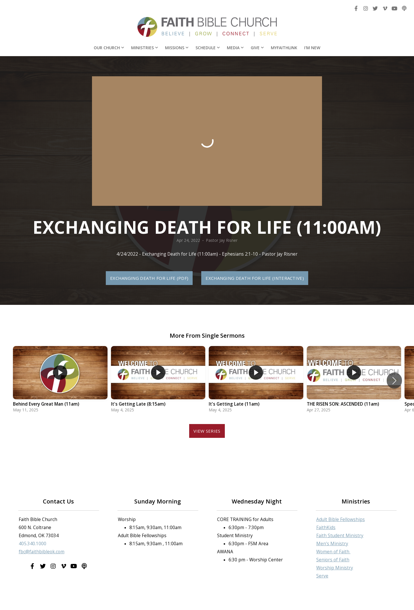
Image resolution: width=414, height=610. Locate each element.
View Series (206, 431)
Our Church (109, 47)
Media (235, 47)
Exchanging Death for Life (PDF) (149, 278)
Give (257, 47)
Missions (177, 47)
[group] (60, 380)
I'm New (312, 47)
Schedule (207, 47)
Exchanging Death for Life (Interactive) (255, 278)
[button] (394, 380)
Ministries (144, 47)
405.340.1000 (32, 544)
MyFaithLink (284, 47)
